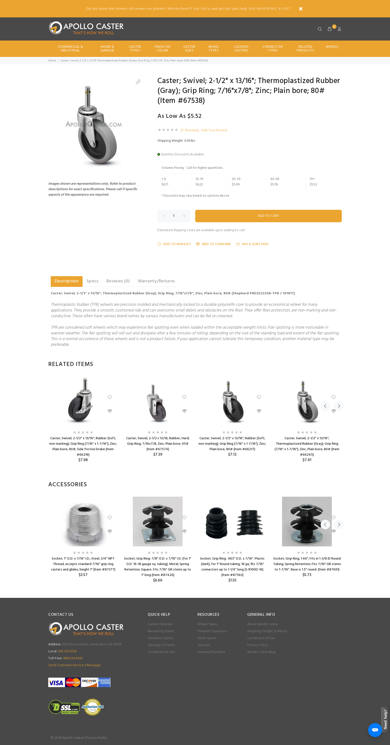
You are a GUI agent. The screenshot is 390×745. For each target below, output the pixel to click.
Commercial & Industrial (70, 48)
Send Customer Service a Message (74, 665)
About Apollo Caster (262, 624)
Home (52, 60)
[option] (83, 419)
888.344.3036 (65, 658)
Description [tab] (67, 281)
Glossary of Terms (161, 645)
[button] (138, 82)
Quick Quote (206, 638)
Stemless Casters (160, 638)
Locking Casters (241, 48)
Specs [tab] (92, 281)
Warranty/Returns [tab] (156, 281)
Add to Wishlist (174, 244)
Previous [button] (325, 364)
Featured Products (211, 652)
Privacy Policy (257, 645)
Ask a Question (252, 244)
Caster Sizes (189, 48)
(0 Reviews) (190, 130)
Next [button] (337, 364)
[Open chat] (375, 730)
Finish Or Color (162, 48)
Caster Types (135, 48)
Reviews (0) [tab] (118, 281)
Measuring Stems (161, 631)
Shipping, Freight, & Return (267, 631)
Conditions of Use (261, 638)
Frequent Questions (212, 631)
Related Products (305, 48)
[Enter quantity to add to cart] (173, 216)
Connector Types (273, 48)
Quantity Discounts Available (182, 154)
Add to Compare (213, 244)
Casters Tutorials (160, 624)
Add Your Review (214, 130)
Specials (203, 645)
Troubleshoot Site (161, 652)
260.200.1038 (62, 651)
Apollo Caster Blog (261, 652)
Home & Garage (107, 48)
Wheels (332, 47)
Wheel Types (213, 48)
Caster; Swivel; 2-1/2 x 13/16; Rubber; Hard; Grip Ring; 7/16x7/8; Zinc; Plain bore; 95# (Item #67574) (158, 444)
